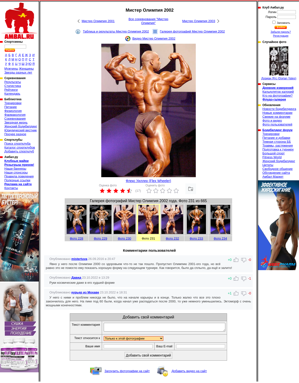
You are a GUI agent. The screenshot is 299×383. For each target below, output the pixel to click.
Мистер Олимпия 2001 (98, 21)
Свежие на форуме (276, 116)
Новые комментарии (277, 113)
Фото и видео (272, 120)
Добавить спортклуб (19, 151)
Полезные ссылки (17, 180)
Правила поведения (19, 176)
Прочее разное (15, 134)
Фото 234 (220, 238)
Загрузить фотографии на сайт (127, 372)
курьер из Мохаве (85, 292)
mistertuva (79, 259)
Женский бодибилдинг (20, 126)
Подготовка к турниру (278, 149)
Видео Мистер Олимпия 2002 (153, 38)
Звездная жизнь (16, 122)
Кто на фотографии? (277, 95)
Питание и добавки (276, 138)
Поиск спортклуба (17, 143)
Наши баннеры (15, 168)
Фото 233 (196, 238)
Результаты (12, 82)
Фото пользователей (277, 124)
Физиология (13, 111)
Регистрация (280, 35)
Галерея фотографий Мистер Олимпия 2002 (192, 31)
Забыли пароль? (281, 31)
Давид (76, 277)
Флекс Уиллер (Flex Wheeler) (148, 181)
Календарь (12, 93)
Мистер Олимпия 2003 (198, 21)
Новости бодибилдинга (279, 109)
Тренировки (12, 103)
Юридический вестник (20, 130)
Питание (10, 107)
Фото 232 (172, 238)
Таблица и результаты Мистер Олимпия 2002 (116, 31)
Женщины (26, 68)
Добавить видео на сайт (189, 372)
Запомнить (283, 22)
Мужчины (11, 68)
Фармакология (14, 115)
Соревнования (15, 118)
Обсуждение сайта (276, 173)
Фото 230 (124, 238)
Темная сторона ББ (276, 141)
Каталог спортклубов (19, 147)
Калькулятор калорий (278, 91)
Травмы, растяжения (277, 145)
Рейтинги (11, 90)
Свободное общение (277, 169)
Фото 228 (76, 238)
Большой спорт (273, 153)
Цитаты (267, 165)
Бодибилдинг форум (277, 130)
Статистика (12, 86)
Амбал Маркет (272, 176)
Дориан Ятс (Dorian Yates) (278, 63)
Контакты (11, 188)
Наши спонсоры (16, 172)
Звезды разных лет (18, 72)
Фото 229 (100, 238)
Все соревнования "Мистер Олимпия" (148, 21)
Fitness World (272, 157)
